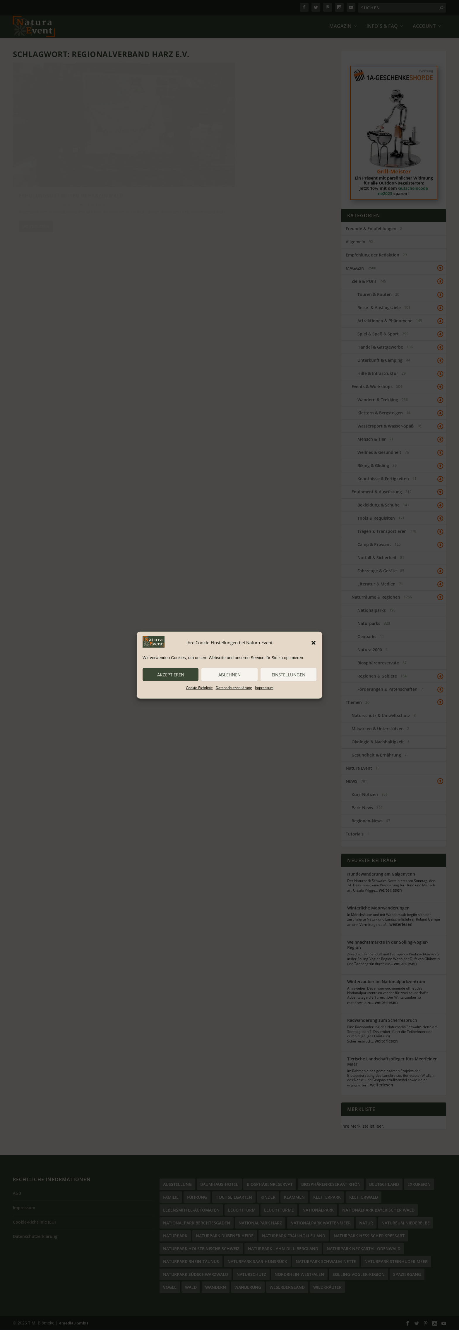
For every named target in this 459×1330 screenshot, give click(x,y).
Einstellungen (288, 674)
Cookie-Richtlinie (199, 687)
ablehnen (229, 674)
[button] (313, 642)
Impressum (264, 687)
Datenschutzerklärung (234, 687)
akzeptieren (170, 674)
